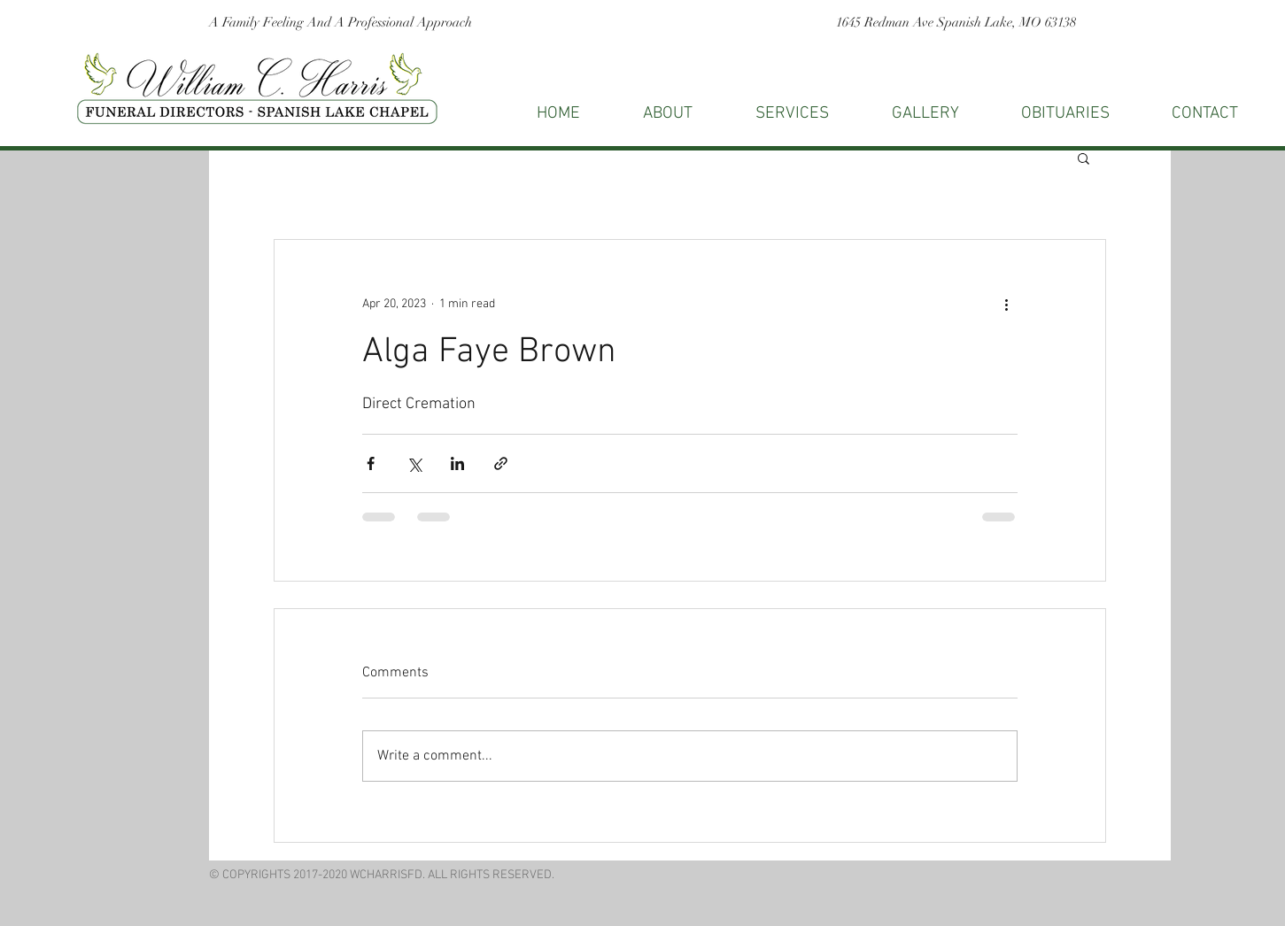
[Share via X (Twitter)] (414, 463)
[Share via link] (500, 463)
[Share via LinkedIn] (457, 463)
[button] (1205, 114)
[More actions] (1007, 303)
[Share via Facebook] (370, 463)
